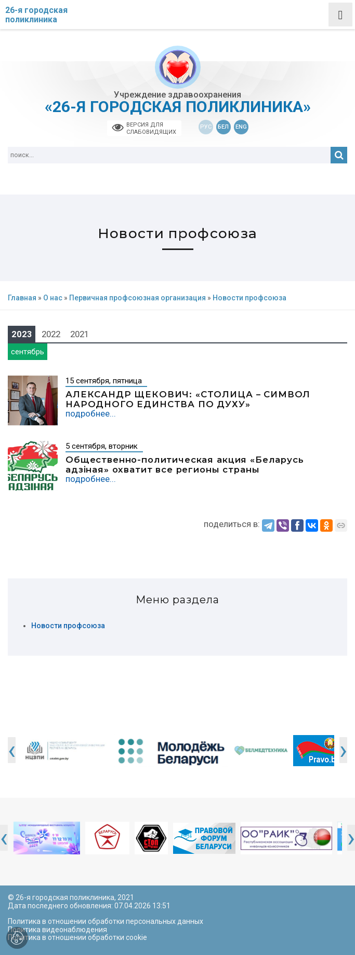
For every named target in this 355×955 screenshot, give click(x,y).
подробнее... (90, 413)
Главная (22, 298)
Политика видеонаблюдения (57, 929)
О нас (52, 298)
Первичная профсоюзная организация (137, 298)
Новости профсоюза (68, 626)
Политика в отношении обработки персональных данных (105, 921)
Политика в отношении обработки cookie (77, 937)
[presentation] (12, 750)
